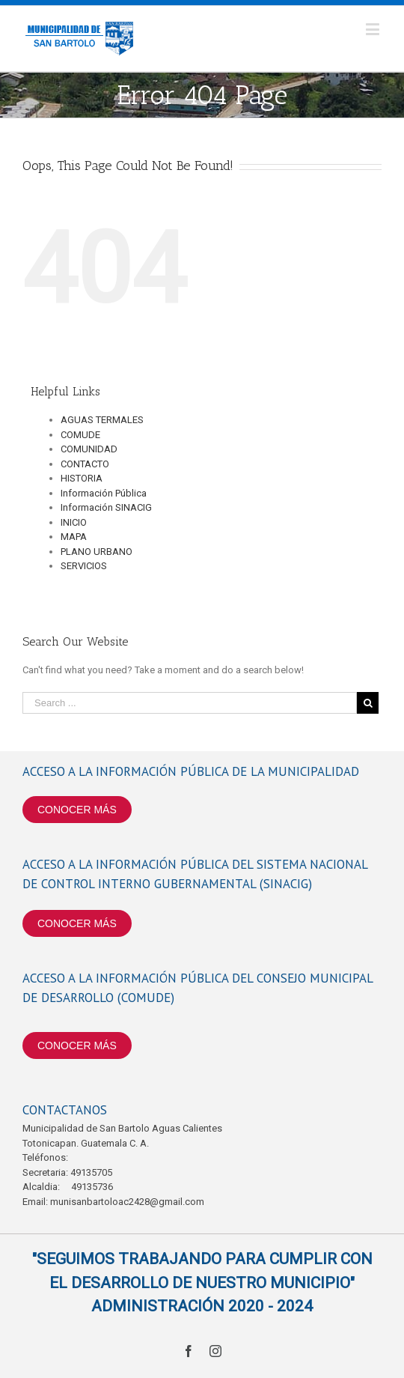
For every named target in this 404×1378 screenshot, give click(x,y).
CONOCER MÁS (77, 810)
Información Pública (104, 493)
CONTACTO (85, 464)
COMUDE (80, 434)
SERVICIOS (84, 565)
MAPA (74, 536)
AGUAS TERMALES (102, 419)
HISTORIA (81, 478)
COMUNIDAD (89, 449)
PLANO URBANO (96, 551)
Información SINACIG (106, 507)
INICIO (74, 522)
